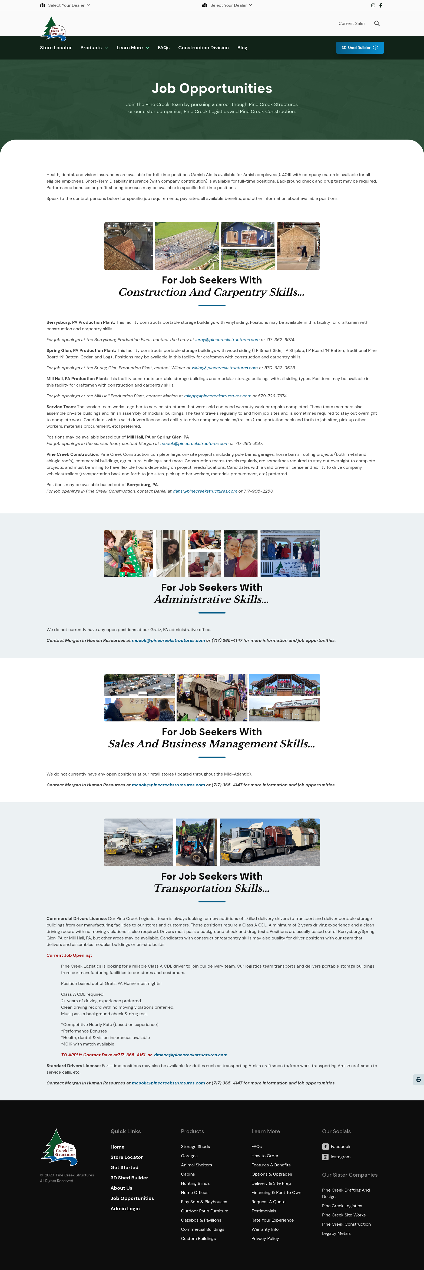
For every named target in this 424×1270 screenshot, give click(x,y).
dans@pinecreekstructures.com (205, 491)
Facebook (380, 5)
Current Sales (352, 23)
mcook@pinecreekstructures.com (194, 443)
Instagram (373, 5)
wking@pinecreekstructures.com (225, 368)
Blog (242, 47)
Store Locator (56, 47)
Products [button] (91, 47)
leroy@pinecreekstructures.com (228, 339)
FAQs (164, 47)
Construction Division (203, 47)
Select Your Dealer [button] (63, 5)
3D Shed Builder (356, 47)
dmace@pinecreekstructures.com (190, 1055)
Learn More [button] (130, 47)
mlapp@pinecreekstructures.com (217, 396)
